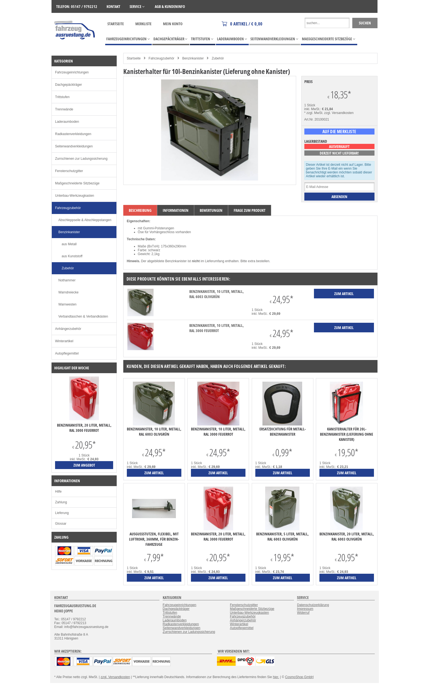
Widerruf (303, 613)
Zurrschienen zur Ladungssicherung (81, 159)
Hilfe (58, 491)
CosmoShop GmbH (299, 677)
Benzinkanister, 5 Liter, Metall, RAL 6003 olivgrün (282, 536)
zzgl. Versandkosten (338, 113)
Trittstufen (62, 97)
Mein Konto (172, 23)
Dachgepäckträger (68, 85)
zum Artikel (154, 472)
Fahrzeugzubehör (161, 58)
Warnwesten (67, 304)
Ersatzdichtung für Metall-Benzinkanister (282, 431)
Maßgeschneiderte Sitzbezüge (77, 183)
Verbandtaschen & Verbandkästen (83, 316)
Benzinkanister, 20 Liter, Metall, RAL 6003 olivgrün (346, 536)
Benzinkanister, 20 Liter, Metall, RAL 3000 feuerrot (218, 536)
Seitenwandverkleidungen (74, 146)
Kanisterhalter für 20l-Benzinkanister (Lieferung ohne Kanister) (346, 434)
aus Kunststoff (72, 256)
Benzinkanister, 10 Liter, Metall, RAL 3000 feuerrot (216, 328)
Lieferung (62, 513)
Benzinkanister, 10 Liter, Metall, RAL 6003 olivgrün (216, 294)
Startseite (115, 23)
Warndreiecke (68, 292)
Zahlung (61, 502)
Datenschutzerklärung (313, 605)
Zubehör (218, 58)
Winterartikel (64, 341)
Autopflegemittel (67, 353)
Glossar (60, 524)
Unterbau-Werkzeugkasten (74, 196)
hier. (276, 677)
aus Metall (69, 244)
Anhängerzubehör (68, 329)
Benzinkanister (193, 58)
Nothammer (67, 280)
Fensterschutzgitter (69, 171)
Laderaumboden (67, 122)
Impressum (305, 609)
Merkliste (143, 23)
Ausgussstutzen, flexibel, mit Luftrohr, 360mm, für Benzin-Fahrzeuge (154, 539)
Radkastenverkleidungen (73, 134)
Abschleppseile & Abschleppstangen (84, 220)
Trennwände (64, 109)
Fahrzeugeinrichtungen (72, 72)
